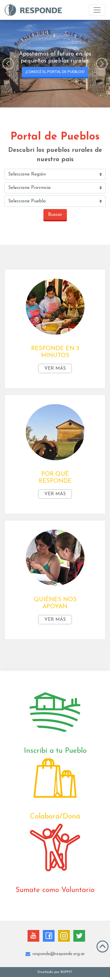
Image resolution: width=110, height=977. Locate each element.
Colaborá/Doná (55, 816)
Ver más (55, 368)
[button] (8, 63)
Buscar (55, 214)
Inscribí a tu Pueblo (55, 751)
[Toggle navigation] (97, 10)
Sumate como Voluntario (55, 890)
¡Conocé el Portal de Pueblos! (55, 71)
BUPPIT (66, 972)
